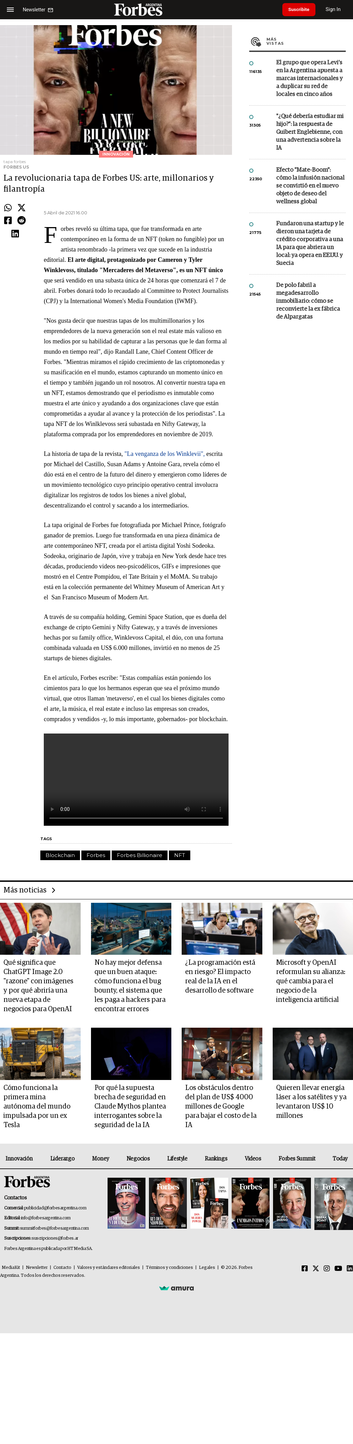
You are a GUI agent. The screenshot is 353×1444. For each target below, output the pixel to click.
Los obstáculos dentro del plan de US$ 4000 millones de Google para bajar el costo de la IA (220, 1217)
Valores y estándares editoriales (108, 1378)
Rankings (216, 1269)
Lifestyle (177, 1269)
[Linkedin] (350, 1380)
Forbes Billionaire (139, 931)
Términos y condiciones (169, 1378)
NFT (179, 931)
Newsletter (37, 1378)
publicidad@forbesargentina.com (55, 1319)
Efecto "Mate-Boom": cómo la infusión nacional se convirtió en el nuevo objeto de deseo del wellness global (310, 319)
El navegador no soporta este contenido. (136, 856)
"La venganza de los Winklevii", (165, 490)
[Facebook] (305, 1380)
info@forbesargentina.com (46, 1329)
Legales (207, 1378)
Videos (253, 1269)
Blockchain (60, 931)
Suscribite (300, 9)
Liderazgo (62, 1269)
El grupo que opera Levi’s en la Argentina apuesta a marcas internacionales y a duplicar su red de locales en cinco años (309, 211)
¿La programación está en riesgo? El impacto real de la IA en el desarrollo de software (220, 1087)
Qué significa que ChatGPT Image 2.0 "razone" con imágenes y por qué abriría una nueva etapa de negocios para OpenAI (38, 1096)
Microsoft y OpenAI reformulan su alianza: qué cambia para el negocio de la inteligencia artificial (310, 1092)
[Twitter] (315, 1380)
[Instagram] (327, 1380)
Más (306, 174)
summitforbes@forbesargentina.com (54, 1339)
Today (340, 1269)
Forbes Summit (297, 1269)
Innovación (19, 1269)
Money (100, 1269)
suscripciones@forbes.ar (55, 1349)
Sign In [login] (336, 9)
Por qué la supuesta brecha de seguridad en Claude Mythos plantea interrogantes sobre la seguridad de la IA (130, 1217)
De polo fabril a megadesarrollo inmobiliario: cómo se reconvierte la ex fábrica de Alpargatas (308, 434)
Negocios (138, 1269)
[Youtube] (338, 1380)
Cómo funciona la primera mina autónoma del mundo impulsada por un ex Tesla (36, 1217)
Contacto (62, 1378)
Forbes (96, 931)
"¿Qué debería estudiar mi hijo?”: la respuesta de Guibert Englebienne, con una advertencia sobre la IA (310, 265)
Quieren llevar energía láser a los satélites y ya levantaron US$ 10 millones (311, 1212)
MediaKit (11, 1378)
